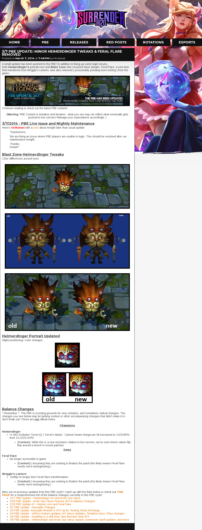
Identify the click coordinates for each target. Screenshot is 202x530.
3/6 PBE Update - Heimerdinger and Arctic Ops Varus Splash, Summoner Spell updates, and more (69, 519)
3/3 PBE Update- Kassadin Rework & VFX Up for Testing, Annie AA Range (55, 510)
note (36, 127)
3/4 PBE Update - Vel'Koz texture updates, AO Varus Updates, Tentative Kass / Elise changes (67, 513)
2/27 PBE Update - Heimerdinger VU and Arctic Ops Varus (45, 498)
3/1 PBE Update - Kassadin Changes (32, 507)
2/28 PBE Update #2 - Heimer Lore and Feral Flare (40, 504)
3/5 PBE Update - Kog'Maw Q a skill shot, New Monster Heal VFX (49, 516)
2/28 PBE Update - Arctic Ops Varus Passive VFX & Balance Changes (52, 501)
